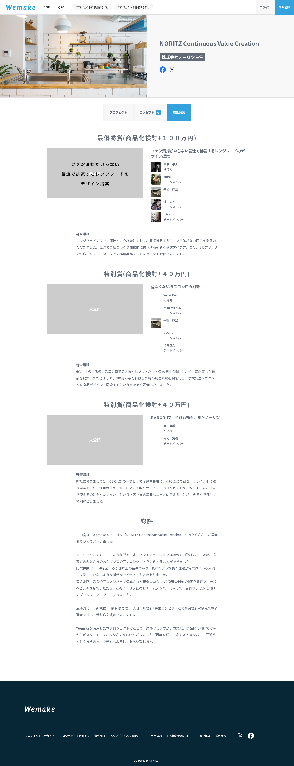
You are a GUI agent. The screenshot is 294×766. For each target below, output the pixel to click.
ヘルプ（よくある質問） (125, 736)
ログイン (265, 7)
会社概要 (205, 736)
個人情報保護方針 (177, 736)
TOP (47, 7)
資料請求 (99, 736)
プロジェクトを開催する (74, 736)
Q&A (61, 7)
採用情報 (220, 736)
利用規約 (156, 736)
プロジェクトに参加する (40, 736)
